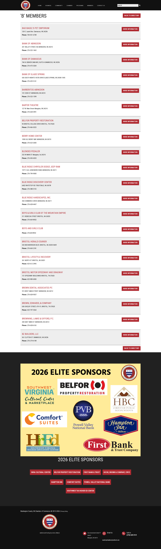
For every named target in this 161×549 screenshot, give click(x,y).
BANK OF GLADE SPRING (33, 74)
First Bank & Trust (92, 472)
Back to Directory (131, 16)
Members (90, 5)
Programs (79, 5)
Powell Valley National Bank (97, 482)
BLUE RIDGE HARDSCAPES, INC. (36, 197)
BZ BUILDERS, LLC (30, 334)
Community (59, 5)
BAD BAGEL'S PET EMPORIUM (35, 28)
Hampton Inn (56, 482)
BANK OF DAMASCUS (31, 59)
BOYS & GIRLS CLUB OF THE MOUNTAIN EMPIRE (44, 213)
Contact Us (101, 5)
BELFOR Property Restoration (67, 472)
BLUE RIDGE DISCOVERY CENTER (37, 182)
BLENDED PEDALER (31, 151)
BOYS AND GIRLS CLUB (32, 228)
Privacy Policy (64, 511)
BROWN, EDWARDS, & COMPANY (36, 303)
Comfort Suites (73, 482)
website (42, 533)
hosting (48, 533)
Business (48, 5)
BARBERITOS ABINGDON (33, 89)
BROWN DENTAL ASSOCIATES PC (37, 287)
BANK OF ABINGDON (31, 43)
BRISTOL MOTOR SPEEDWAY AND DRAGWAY (42, 272)
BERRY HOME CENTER (32, 136)
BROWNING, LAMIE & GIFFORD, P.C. (38, 318)
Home (39, 5)
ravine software (56, 533)
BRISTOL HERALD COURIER (34, 241)
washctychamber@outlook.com (110, 540)
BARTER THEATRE (30, 105)
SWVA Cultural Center (40, 472)
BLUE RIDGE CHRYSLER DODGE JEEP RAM (41, 166)
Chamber (69, 5)
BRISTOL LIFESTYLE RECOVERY (36, 257)
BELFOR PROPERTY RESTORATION (37, 120)
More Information (130, 29)
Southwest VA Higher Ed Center (80, 491)
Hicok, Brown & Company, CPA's (117, 472)
